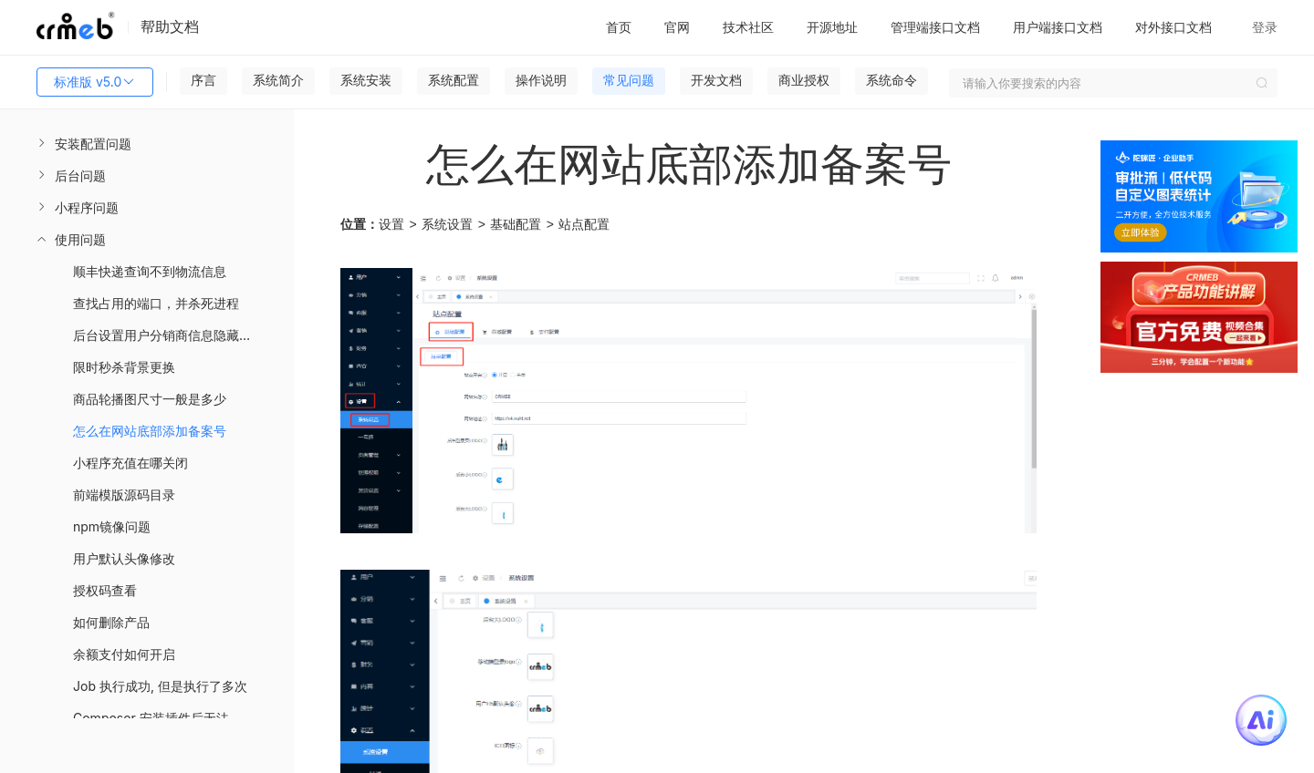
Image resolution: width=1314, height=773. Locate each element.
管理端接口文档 (935, 27)
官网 (677, 27)
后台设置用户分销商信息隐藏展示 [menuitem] (169, 335)
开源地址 (832, 27)
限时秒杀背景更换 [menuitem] (124, 367)
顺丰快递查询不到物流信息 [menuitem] (149, 271)
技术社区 (748, 27)
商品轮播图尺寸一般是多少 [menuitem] (149, 399)
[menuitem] (147, 144)
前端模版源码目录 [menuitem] (124, 494)
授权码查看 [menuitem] (105, 590)
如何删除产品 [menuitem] (111, 622)
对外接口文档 (1173, 27)
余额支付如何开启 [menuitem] (124, 654)
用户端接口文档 (1057, 27)
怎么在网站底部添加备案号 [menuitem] (149, 430)
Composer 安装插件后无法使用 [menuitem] (164, 718)
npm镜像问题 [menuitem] (112, 526)
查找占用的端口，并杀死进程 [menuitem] (156, 303)
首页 (618, 27)
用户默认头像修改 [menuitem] (124, 558)
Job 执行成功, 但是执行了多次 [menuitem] (160, 686)
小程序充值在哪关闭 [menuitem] (130, 462)
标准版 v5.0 (95, 82)
